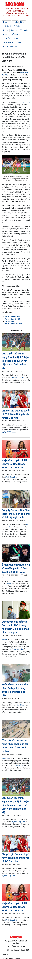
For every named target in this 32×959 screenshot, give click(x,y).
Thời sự (6, 30)
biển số (8, 584)
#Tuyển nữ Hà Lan (11, 321)
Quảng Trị (5, 758)
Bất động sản (16, 34)
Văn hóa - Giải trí (9, 42)
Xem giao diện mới (10, 47)
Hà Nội (4, 640)
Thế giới (6, 34)
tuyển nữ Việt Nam (18, 378)
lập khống (20, 705)
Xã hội (22, 22)
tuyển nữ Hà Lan (24, 102)
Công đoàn (24, 30)
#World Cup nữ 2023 (12, 319)
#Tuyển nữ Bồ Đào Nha (13, 324)
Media (15, 22)
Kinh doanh (7, 26)
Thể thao (16, 38)
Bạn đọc (14, 30)
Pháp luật (17, 26)
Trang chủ (6, 22)
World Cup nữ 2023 (12, 477)
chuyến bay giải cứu (15, 649)
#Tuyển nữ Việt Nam (12, 317)
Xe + (19, 42)
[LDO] (16, 342)
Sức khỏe (6, 38)
